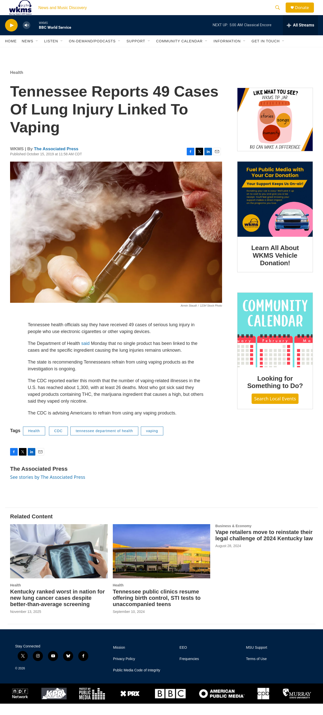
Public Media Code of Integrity (136, 681)
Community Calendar (179, 52)
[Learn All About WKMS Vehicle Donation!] (275, 210)
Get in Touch (266, 52)
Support (135, 52)
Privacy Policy (124, 670)
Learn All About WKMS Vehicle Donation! (275, 266)
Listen (51, 52)
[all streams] (300, 36)
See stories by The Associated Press (47, 488)
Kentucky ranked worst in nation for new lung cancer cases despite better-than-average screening (57, 609)
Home (11, 52)
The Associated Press (56, 160)
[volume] (26, 36)
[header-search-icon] (280, 13)
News (27, 52)
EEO (183, 659)
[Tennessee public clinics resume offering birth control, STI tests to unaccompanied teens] (161, 562)
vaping (152, 442)
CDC (58, 442)
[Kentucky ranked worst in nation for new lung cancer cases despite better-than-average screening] (59, 562)
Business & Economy (233, 537)
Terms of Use (256, 670)
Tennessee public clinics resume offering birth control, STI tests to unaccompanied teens (157, 609)
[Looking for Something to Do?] (275, 341)
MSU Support (256, 659)
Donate (305, 13)
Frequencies (189, 670)
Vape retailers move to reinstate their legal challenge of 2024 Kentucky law (264, 546)
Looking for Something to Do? (275, 393)
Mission (119, 659)
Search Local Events (275, 410)
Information (227, 52)
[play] (11, 37)
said (85, 354)
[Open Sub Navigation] (37, 52)
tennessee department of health (104, 442)
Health (16, 83)
